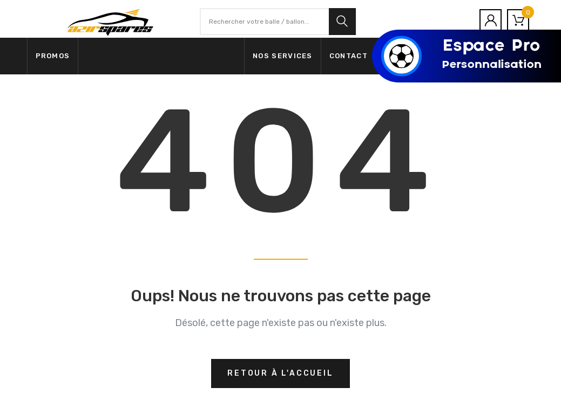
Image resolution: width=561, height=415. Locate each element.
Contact (348, 56)
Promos (53, 56)
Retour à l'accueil (280, 373)
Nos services (283, 56)
